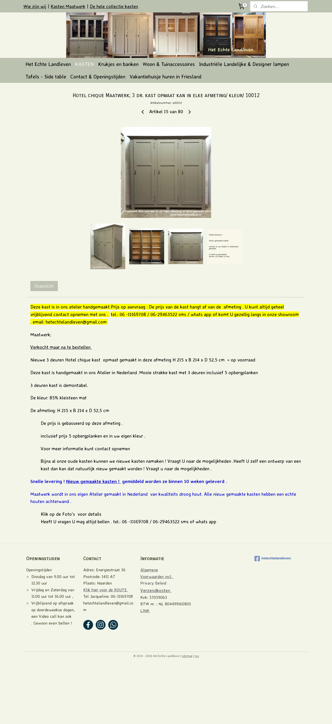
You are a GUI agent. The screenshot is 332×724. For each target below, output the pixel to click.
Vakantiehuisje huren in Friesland (165, 135)
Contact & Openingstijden (97, 135)
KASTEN (84, 122)
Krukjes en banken (118, 122)
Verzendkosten (155, 649)
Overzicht (44, 344)
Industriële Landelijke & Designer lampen (244, 122)
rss (197, 714)
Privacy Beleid (153, 641)
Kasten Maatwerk (68, 6)
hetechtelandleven (272, 617)
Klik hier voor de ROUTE (105, 648)
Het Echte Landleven (48, 122)
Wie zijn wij (34, 6)
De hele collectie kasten (114, 6)
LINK (144, 669)
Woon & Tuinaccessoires (169, 122)
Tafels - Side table (45, 135)
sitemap (187, 714)
